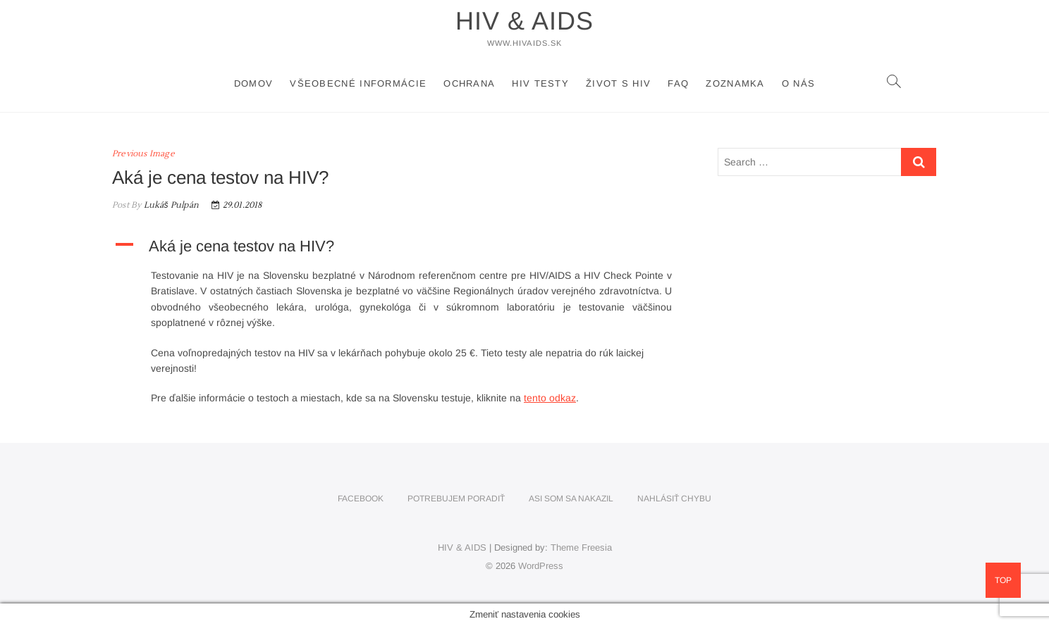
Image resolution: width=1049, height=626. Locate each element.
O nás (799, 83)
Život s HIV (618, 83)
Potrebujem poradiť (456, 498)
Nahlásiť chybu (674, 498)
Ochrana (469, 83)
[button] (400, 247)
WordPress (540, 566)
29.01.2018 (236, 205)
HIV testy (540, 83)
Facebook (361, 498)
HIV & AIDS (524, 20)
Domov (254, 83)
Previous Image (143, 154)
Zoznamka (735, 83)
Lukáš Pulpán (170, 205)
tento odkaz (550, 397)
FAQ (678, 83)
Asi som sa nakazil (571, 498)
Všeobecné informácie (358, 83)
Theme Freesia (581, 547)
